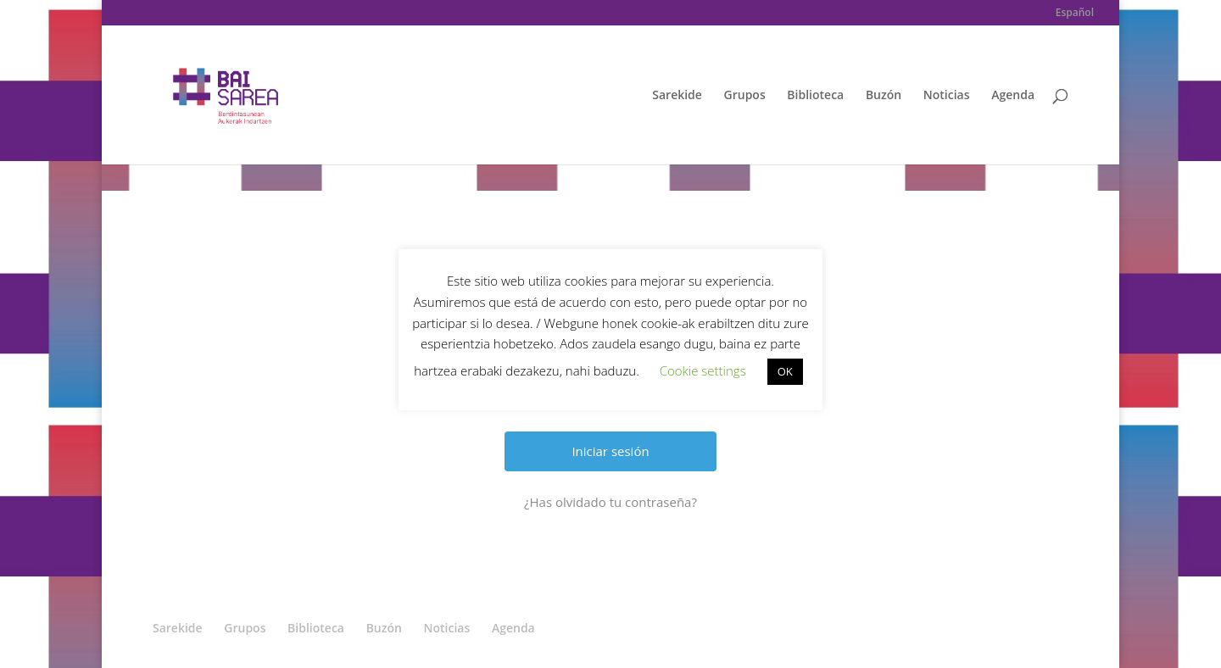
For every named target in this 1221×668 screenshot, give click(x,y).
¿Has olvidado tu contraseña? (610, 501)
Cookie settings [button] (703, 370)
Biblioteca (815, 96)
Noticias (946, 96)
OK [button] (785, 371)
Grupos (745, 96)
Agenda (1012, 96)
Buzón (883, 96)
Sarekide (677, 96)
